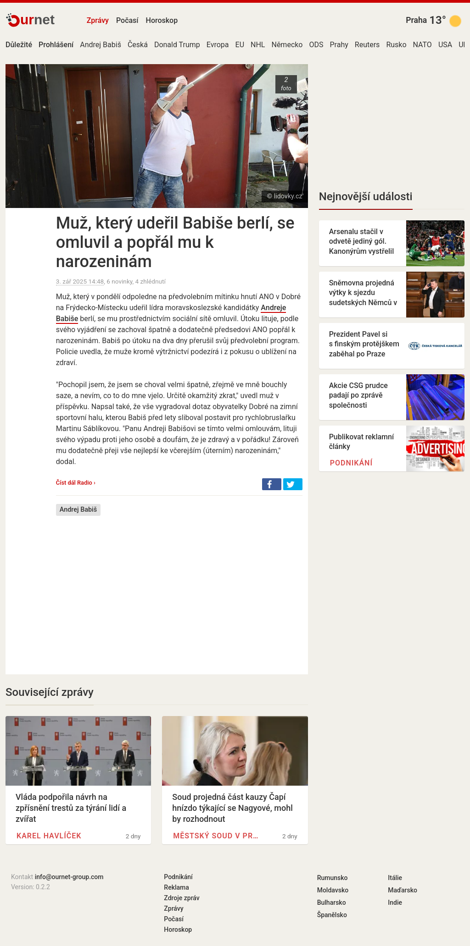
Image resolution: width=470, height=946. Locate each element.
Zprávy (98, 20)
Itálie (395, 877)
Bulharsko (331, 902)
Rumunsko (332, 877)
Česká (138, 44)
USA (445, 44)
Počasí (127, 20)
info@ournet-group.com (69, 876)
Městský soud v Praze (216, 835)
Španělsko (332, 915)
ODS (316, 44)
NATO (422, 44)
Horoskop (162, 20)
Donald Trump (177, 44)
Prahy (339, 44)
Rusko (396, 44)
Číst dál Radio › (75, 482)
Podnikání (351, 463)
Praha (416, 20)
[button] (271, 484)
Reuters (367, 44)
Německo (286, 44)
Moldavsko (332, 890)
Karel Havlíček (49, 835)
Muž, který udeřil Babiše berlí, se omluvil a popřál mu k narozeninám (175, 242)
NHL (258, 44)
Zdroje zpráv (181, 898)
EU (239, 44)
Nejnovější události (366, 196)
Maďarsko (402, 890)
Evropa (218, 44)
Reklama (176, 887)
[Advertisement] (179, 588)
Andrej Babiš (100, 44)
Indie (395, 902)
